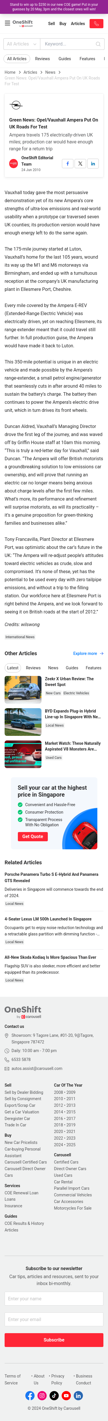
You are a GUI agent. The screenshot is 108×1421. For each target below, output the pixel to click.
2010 (58, 1098)
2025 (71, 1145)
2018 (58, 1125)
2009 (71, 1092)
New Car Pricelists (21, 1142)
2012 (58, 1105)
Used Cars (63, 1175)
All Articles (22, 44)
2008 (58, 1092)
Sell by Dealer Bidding (24, 1092)
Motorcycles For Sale (73, 1208)
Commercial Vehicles (73, 1195)
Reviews (42, 58)
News (50, 72)
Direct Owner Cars (70, 1168)
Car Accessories (68, 1201)
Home (10, 72)
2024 (58, 1145)
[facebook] (67, 163)
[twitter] (80, 163)
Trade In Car (15, 1125)
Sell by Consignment (23, 1098)
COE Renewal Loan (21, 1193)
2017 (71, 1118)
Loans (10, 1199)
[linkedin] (93, 163)
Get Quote (32, 836)
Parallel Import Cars (72, 1188)
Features (87, 58)
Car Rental (63, 1182)
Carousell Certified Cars (26, 1162)
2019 (71, 1125)
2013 (71, 1105)
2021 (71, 1131)
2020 (58, 1131)
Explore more (88, 653)
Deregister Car (17, 1118)
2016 (58, 1118)
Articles (30, 72)
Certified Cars (66, 1162)
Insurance (13, 1206)
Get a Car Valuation (22, 1112)
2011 (71, 1098)
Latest (12, 668)
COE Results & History (24, 1223)
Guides (64, 58)
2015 (71, 1112)
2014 (58, 1112)
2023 (71, 1138)
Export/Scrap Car (20, 1105)
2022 (58, 1138)
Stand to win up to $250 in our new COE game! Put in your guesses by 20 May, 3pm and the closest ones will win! (54, 7)
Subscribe (53, 1340)
